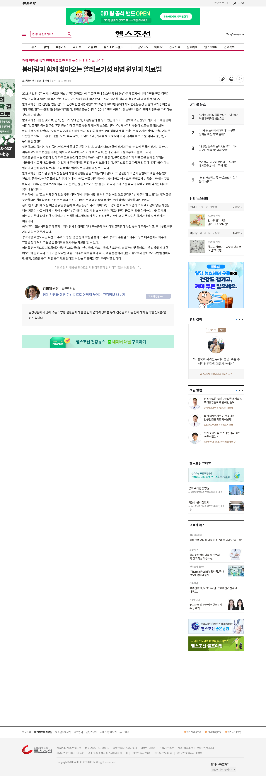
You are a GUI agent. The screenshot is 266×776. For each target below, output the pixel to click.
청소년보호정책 (63, 732)
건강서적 (174, 47)
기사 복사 (222, 79)
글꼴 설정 (240, 79)
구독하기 (236, 206)
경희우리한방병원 (198, 488)
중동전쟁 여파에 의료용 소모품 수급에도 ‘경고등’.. (216, 540)
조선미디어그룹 (222, 3)
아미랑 (158, 47)
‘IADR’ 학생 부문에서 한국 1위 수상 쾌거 (206, 606)
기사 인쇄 (231, 79)
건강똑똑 (229, 47)
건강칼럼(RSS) (214, 732)
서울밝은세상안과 (198, 502)
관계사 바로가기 (220, 764)
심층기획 (60, 47)
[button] (236, 319)
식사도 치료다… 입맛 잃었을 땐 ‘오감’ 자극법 (224, 248)
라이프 (77, 47)
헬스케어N (210, 47)
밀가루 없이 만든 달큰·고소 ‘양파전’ (218, 222)
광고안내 (78, 732)
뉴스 (34, 47)
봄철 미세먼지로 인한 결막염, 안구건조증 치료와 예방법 (219, 417)
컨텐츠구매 (91, 732)
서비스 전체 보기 (108, 732)
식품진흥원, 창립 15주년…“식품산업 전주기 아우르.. (213, 589)
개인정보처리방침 (43, 732)
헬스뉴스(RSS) (234, 732)
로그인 (241, 3)
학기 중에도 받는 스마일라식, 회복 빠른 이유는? (222, 435)
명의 (46, 47)
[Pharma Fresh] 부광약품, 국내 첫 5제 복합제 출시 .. (207, 573)
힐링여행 (192, 47)
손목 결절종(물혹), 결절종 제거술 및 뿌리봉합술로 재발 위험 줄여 (223, 400)
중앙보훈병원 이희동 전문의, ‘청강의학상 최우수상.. (205, 556)
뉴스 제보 (124, 732)
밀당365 (142, 47)
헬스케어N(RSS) (193, 732)
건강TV (92, 47)
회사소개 (26, 732)
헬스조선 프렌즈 (113, 47)
